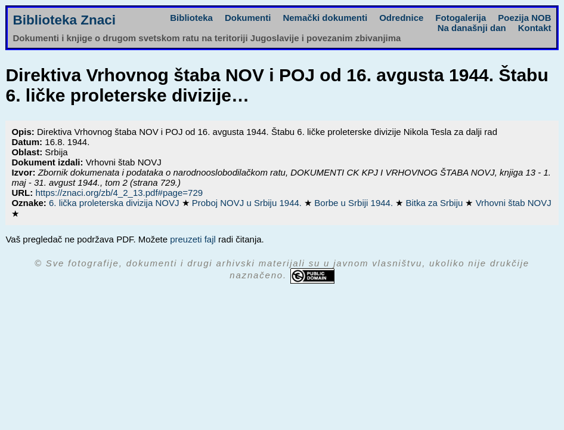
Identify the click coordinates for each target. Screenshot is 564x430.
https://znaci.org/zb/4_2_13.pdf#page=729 (119, 193)
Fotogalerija (460, 18)
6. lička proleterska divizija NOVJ (115, 203)
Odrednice (401, 18)
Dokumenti (248, 18)
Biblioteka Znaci (64, 20)
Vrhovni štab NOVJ (513, 203)
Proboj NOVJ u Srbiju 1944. (248, 203)
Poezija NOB (524, 18)
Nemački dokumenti (325, 18)
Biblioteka (191, 18)
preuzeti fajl (193, 239)
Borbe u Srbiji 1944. (354, 203)
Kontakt (534, 28)
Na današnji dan (472, 28)
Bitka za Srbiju (435, 203)
